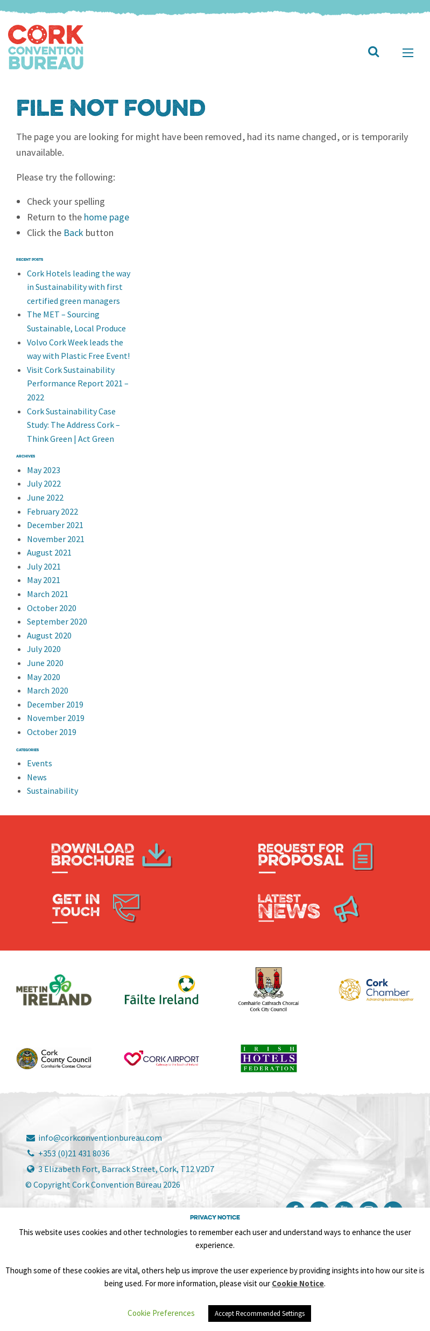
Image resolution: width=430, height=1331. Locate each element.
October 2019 (51, 731)
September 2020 (57, 621)
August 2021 (49, 552)
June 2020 (45, 662)
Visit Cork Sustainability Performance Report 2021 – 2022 (78, 383)
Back (73, 232)
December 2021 (55, 524)
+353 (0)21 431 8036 (67, 1153)
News (37, 777)
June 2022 (45, 497)
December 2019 (55, 704)
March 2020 (47, 690)
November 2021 (55, 538)
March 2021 (47, 593)
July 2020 (44, 648)
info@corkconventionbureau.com (93, 1137)
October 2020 (51, 607)
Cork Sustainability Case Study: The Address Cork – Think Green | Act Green (73, 425)
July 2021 (44, 566)
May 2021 (43, 579)
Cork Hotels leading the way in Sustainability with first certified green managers (78, 287)
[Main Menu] (408, 52)
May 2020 (43, 676)
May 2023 (43, 470)
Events (39, 763)
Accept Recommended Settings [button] (260, 1313)
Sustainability (52, 790)
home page (106, 217)
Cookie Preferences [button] (161, 1313)
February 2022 (52, 511)
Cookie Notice (298, 1283)
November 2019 (55, 717)
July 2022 (44, 483)
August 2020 (49, 635)
